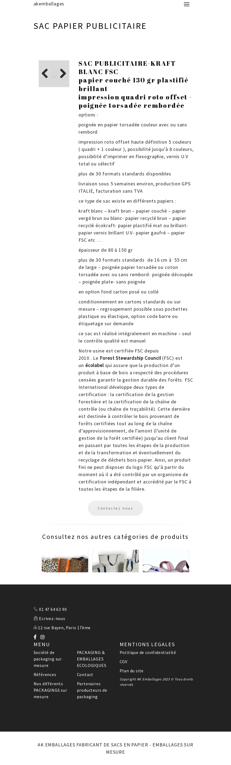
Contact (85, 674)
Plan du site (132, 670)
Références (45, 674)
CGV (123, 661)
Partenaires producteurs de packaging (92, 690)
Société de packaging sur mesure (48, 659)
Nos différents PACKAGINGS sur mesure (50, 690)
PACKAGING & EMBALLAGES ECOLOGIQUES (91, 659)
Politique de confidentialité (148, 652)
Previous (46, 74)
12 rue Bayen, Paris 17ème (64, 627)
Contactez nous (115, 508)
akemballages (49, 4)
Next (61, 74)
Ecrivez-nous (52, 618)
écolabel (94, 365)
